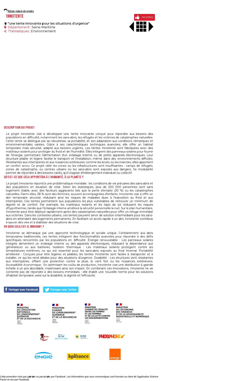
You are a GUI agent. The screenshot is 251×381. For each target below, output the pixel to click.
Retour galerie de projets (19, 11)
